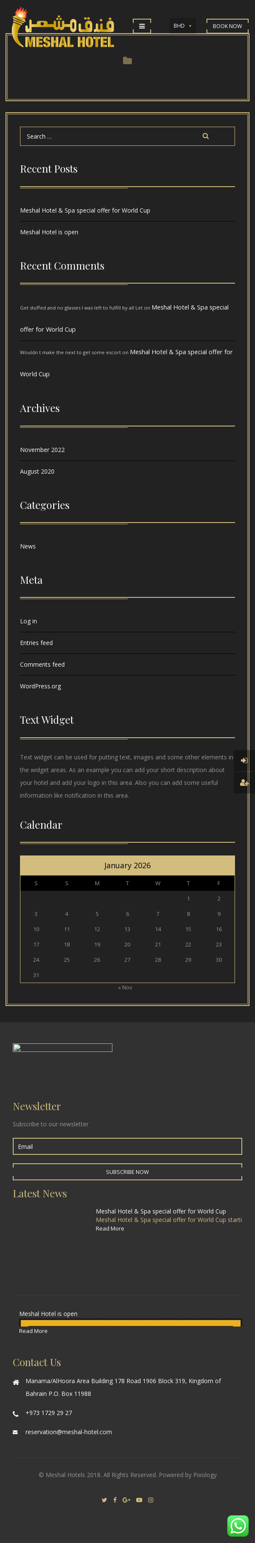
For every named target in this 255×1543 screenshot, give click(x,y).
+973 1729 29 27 (49, 1413)
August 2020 (37, 471)
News (28, 546)
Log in (28, 621)
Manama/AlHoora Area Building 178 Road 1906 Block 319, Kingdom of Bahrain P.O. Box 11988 (123, 1387)
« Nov (125, 987)
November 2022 (42, 450)
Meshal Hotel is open (49, 232)
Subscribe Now (127, 1172)
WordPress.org (40, 686)
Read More (110, 1228)
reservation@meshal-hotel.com (69, 1432)
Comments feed (42, 664)
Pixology (205, 1475)
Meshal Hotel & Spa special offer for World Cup (85, 210)
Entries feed (36, 643)
